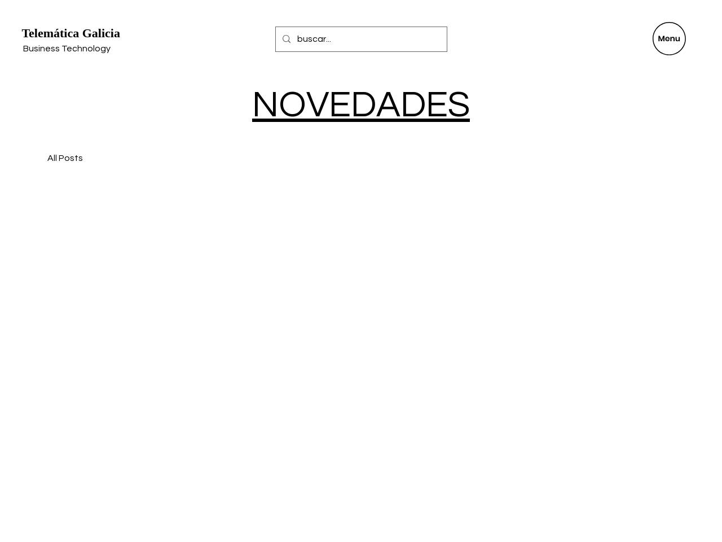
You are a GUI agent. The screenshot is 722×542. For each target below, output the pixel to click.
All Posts (65, 158)
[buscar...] (360, 39)
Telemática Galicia (70, 33)
